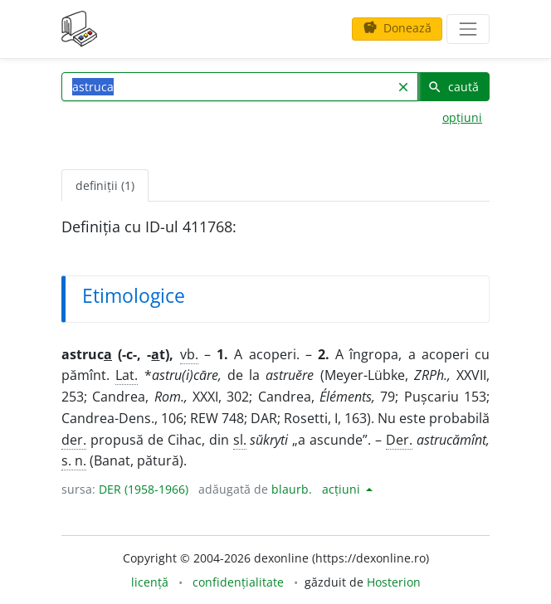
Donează (397, 28)
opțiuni (462, 117)
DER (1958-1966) (143, 489)
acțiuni (342, 489)
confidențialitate (238, 582)
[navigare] (468, 29)
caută (453, 87)
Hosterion (394, 582)
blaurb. (291, 489)
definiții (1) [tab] (105, 185)
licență (149, 582)
